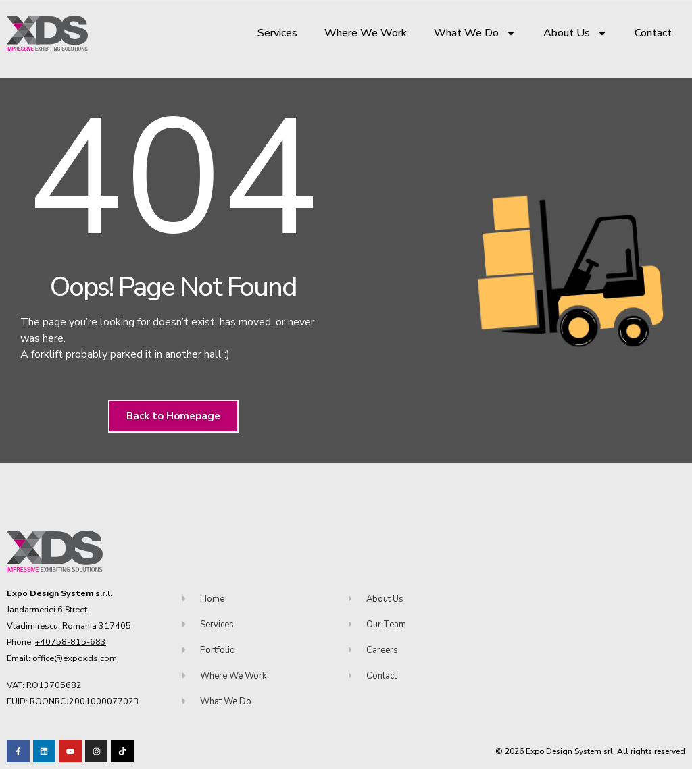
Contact (653, 33)
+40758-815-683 (70, 641)
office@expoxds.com (74, 658)
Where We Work (365, 33)
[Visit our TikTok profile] (96, 751)
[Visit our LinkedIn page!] (44, 751)
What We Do (475, 33)
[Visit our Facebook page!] (18, 751)
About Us (575, 33)
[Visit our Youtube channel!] (70, 751)
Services (277, 33)
